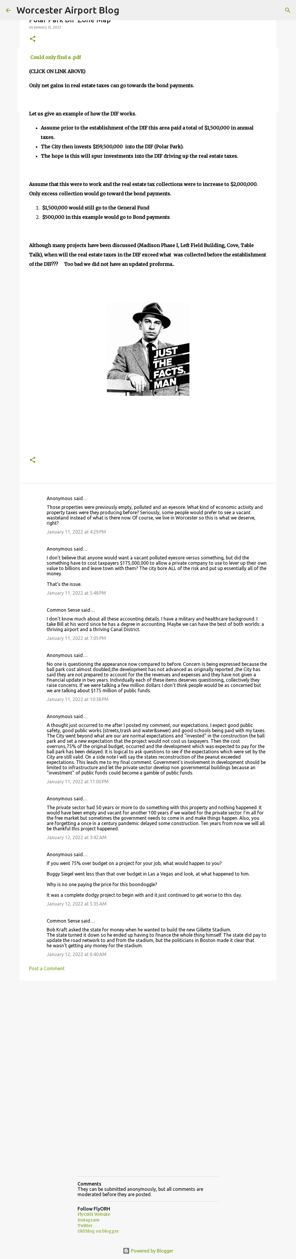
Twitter (85, 1225)
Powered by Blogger (148, 1250)
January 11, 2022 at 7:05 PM (76, 638)
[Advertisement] (148, 1030)
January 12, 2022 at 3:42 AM (77, 837)
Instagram (88, 1220)
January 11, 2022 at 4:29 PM (76, 531)
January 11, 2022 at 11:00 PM (78, 781)
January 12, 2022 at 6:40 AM (77, 954)
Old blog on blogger (98, 1231)
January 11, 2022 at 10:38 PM (78, 699)
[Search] (287, 10)
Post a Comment (47, 968)
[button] (32, 39)
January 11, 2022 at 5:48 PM (76, 593)
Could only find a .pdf (55, 57)
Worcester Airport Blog (67, 10)
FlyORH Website (94, 1214)
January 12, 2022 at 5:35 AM (77, 903)
